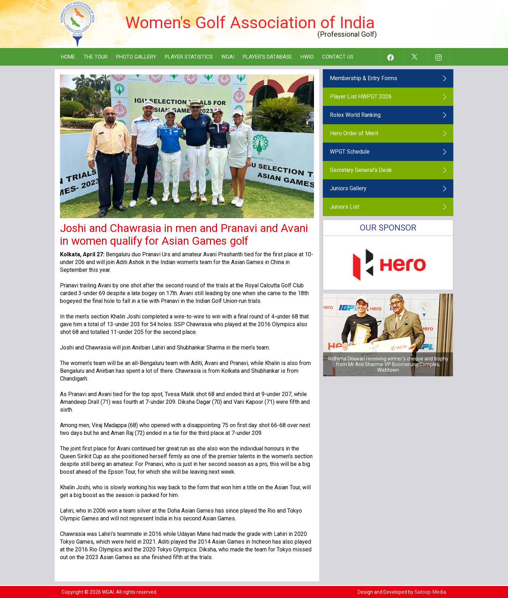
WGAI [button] (227, 57)
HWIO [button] (307, 57)
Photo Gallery (136, 57)
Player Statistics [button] (189, 57)
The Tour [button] (96, 57)
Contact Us (337, 57)
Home (68, 57)
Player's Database (267, 57)
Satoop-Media (430, 592)
